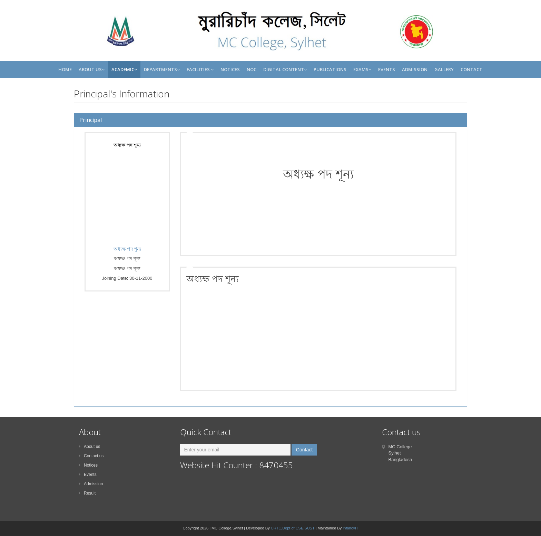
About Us (92, 69)
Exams (362, 69)
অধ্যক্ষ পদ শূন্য (127, 249)
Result (87, 493)
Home (65, 69)
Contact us (91, 455)
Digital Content (285, 69)
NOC (251, 69)
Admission (414, 69)
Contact (471, 69)
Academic (124, 69)
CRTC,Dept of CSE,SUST (293, 528)
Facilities (200, 69)
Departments (162, 69)
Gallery (444, 69)
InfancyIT (350, 528)
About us (89, 446)
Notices (230, 69)
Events (386, 69)
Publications (330, 69)
